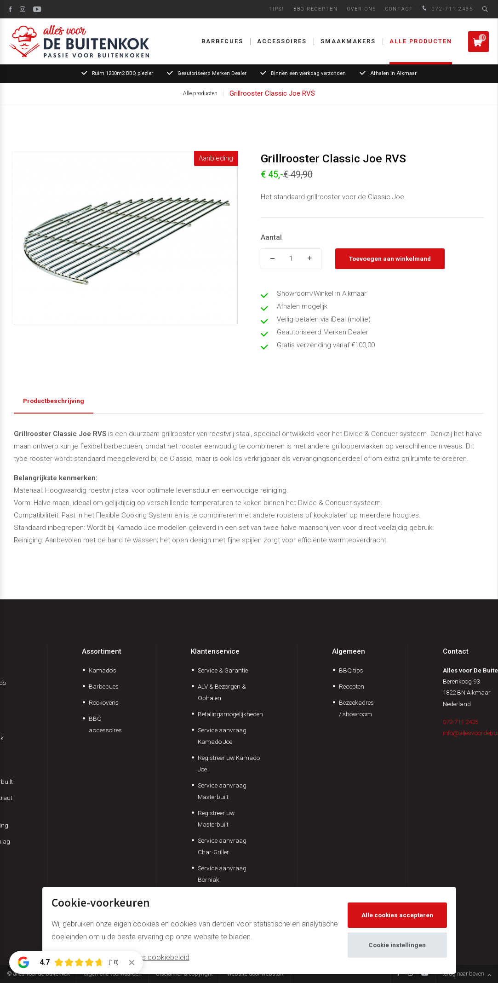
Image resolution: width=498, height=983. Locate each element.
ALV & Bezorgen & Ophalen (222, 692)
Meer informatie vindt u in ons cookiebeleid (120, 957)
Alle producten (420, 41)
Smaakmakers (348, 41)
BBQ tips (351, 670)
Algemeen (348, 651)
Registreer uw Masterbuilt (216, 818)
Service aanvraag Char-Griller (222, 846)
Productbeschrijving (53, 400)
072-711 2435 (446, 9)
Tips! (276, 9)
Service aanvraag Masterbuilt (222, 791)
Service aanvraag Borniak (222, 873)
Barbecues (222, 41)
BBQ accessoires (105, 724)
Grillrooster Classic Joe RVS (272, 93)
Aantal (271, 237)
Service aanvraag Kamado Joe (222, 735)
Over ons (361, 9)
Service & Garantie (223, 670)
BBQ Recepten (315, 9)
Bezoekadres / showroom (356, 708)
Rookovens (104, 702)
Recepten (351, 686)
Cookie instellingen (397, 945)
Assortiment (101, 651)
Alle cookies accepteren (397, 915)
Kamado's (102, 670)
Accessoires (282, 41)
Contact (399, 9)
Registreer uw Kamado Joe (229, 763)
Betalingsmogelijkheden (230, 714)
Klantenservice (215, 651)
